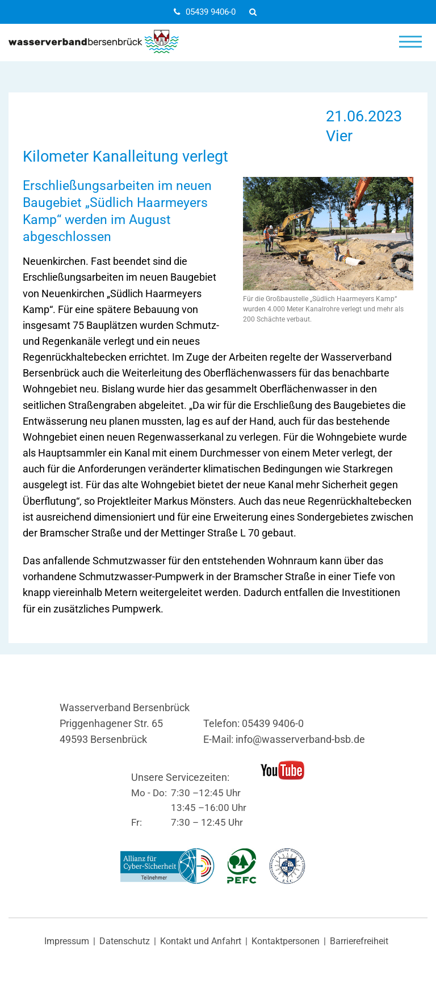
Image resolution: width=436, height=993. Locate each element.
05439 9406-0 (205, 12)
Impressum (66, 941)
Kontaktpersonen (285, 941)
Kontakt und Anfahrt (200, 941)
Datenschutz (124, 941)
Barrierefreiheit (359, 941)
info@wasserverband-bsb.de (300, 739)
